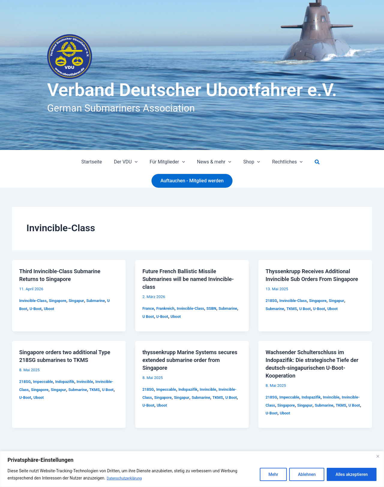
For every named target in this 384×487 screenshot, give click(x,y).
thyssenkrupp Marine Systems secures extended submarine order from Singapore (189, 359)
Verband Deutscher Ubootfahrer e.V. (192, 89)
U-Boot (37, 308)
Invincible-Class (34, 300)
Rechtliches (281, 162)
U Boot (171, 316)
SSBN (217, 308)
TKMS (294, 316)
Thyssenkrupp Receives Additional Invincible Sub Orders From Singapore (312, 278)
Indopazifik (68, 381)
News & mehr (213, 162)
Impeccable (45, 381)
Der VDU (129, 162)
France (148, 308)
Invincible (91, 381)
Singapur (81, 300)
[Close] (377, 456)
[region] (192, 469)
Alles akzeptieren (351, 474)
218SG (272, 308)
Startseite (97, 162)
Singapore (61, 300)
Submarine (102, 300)
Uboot (51, 308)
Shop (248, 162)
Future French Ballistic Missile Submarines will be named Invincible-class (183, 278)
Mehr (273, 474)
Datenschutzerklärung (127, 478)
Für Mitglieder (168, 162)
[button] (138, 162)
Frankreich (167, 308)
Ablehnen (307, 474)
